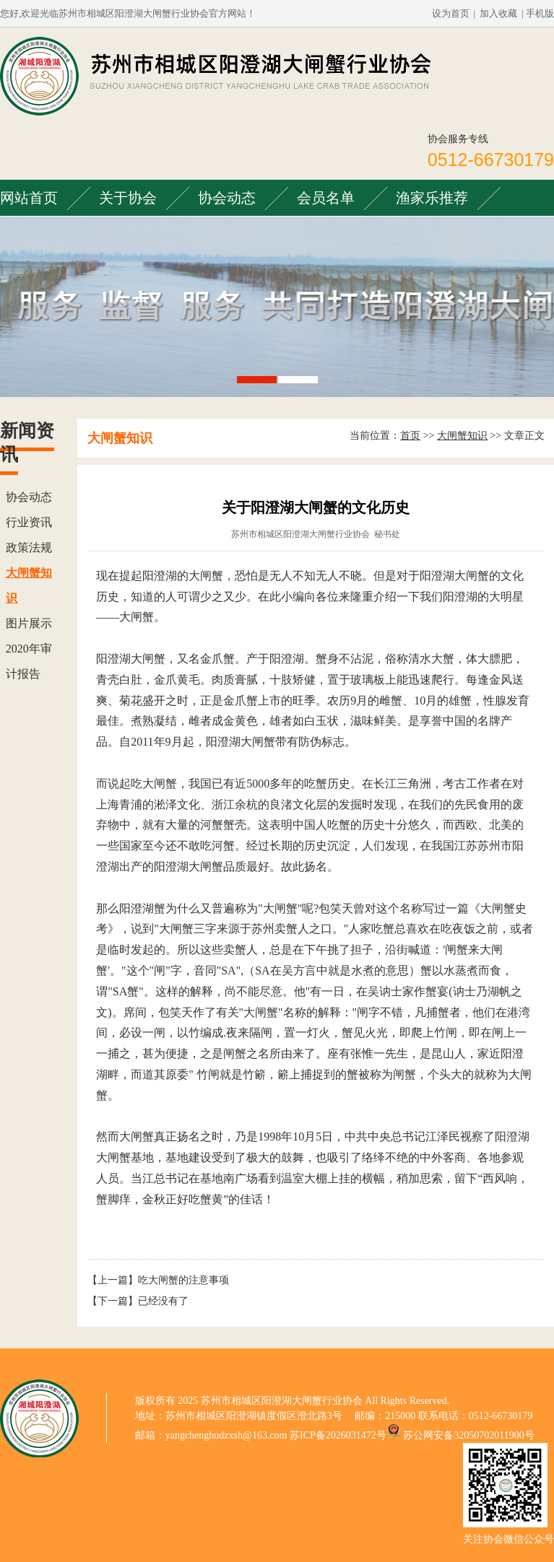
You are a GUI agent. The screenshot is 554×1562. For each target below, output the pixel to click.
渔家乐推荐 (432, 198)
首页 (410, 435)
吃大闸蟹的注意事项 (183, 1280)
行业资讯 (29, 522)
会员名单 (326, 198)
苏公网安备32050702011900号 (468, 1435)
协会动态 (227, 198)
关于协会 (128, 198)
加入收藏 (498, 13)
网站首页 (29, 198)
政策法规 (29, 547)
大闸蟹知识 (462, 435)
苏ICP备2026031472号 (338, 1435)
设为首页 (450, 13)
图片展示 (29, 623)
